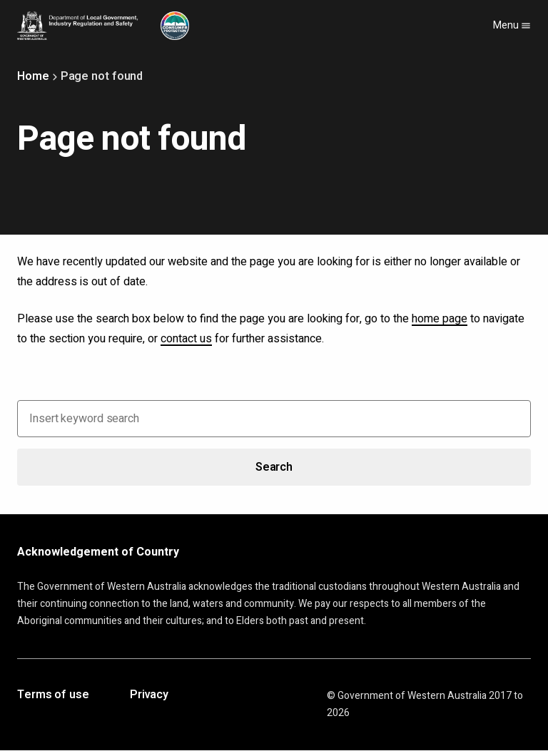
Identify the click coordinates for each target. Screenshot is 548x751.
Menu (512, 25)
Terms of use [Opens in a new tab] (53, 695)
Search (274, 467)
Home (33, 76)
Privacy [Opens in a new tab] (149, 695)
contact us (186, 338)
